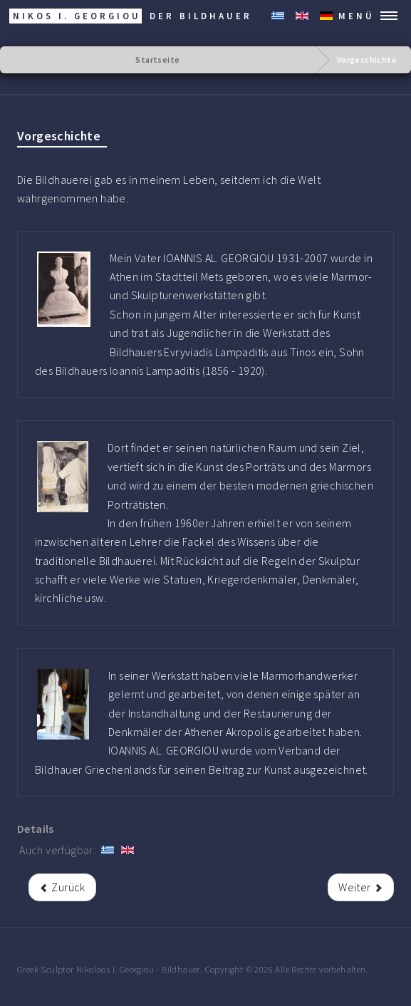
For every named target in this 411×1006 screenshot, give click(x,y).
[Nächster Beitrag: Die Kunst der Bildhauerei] (361, 887)
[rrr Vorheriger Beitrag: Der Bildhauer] (62, 887)
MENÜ (356, 15)
